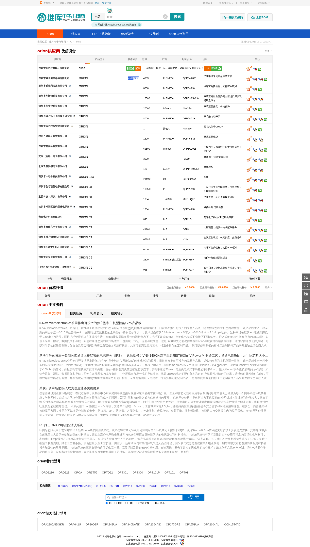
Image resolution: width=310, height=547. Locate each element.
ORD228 (64, 472)
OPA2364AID (153, 524)
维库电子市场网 (57, 41)
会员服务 (245, 3)
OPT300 (138, 472)
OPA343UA (110, 524)
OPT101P (154, 472)
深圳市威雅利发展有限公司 (53, 85)
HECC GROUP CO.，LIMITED (55, 267)
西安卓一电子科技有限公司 (53, 176)
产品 (97, 16)
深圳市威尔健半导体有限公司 (54, 78)
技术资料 (142, 503)
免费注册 (107, 3)
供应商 (76, 34)
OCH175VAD (232, 524)
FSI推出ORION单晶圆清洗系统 (61, 425)
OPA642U (75, 524)
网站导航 (264, 3)
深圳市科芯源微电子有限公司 (54, 237)
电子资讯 (158, 503)
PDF (129, 503)
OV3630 (191, 486)
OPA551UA (192, 524)
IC (71, 41)
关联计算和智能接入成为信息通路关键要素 (69, 388)
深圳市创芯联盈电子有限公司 (54, 68)
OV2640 (152, 486)
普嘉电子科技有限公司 (50, 216)
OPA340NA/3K (131, 524)
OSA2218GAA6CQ (82, 486)
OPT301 (123, 472)
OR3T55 (92, 472)
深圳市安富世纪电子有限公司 (54, 247)
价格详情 (127, 34)
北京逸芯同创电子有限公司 (53, 166)
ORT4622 (63, 486)
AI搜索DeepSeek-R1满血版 (118, 24)
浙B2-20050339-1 (162, 536)
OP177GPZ (173, 524)
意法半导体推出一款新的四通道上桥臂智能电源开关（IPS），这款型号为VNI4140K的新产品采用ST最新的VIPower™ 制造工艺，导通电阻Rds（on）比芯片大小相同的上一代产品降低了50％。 (174, 355)
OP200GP (92, 524)
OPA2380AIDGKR (53, 524)
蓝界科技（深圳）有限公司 (53, 196)
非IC (118, 503)
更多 (268, 50)
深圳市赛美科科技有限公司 (53, 146)
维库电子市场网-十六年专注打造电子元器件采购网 (61, 17)
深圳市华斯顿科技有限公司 (53, 95)
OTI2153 (101, 486)
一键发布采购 (232, 18)
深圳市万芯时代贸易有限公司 (54, 126)
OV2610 (127, 486)
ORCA (78, 472)
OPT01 (184, 472)
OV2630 (140, 486)
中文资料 (153, 34)
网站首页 (208, 3)
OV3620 (178, 486)
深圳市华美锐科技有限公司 (53, 106)
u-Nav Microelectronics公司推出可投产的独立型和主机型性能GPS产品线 (90, 323)
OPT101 (169, 472)
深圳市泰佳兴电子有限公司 (53, 226)
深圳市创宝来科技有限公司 (53, 257)
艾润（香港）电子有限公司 (53, 156)
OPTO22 (107, 472)
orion (50, 34)
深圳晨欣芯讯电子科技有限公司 (55, 116)
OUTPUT (114, 486)
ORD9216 (48, 472)
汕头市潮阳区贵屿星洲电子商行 (55, 206)
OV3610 (165, 486)
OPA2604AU (211, 524)
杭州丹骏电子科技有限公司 (53, 136)
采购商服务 (226, 3)
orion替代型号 (179, 34)
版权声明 (208, 536)
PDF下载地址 (101, 34)
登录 (97, 3)
